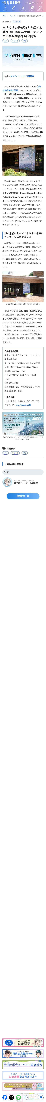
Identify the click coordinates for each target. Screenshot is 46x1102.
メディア (32, 8)
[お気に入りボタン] (41, 1097)
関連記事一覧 (23, 496)
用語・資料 (40, 8)
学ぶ (13, 8)
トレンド (5, 8)
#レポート (15, 41)
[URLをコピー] (25, 1097)
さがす (26, 3)
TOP (3, 16)
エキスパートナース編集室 (22, 76)
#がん (5, 41)
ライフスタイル (23, 8)
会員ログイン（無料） (36, 3)
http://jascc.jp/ (22, 405)
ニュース (13, 16)
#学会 (24, 41)
